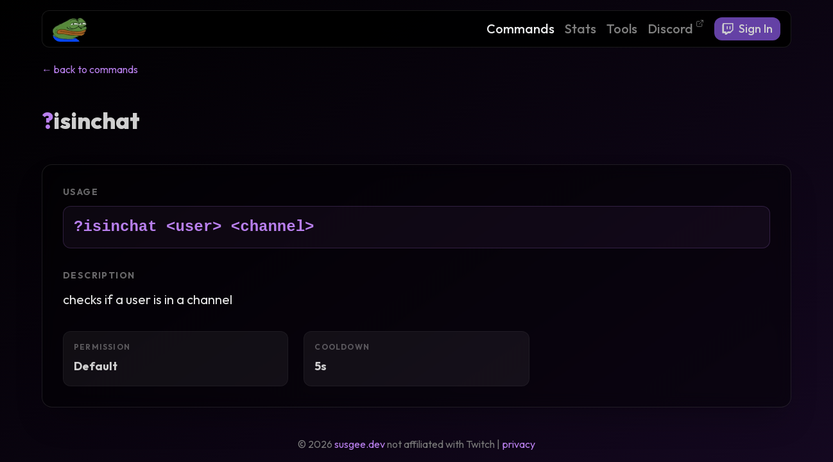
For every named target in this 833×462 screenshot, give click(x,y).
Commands (520, 29)
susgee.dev (359, 444)
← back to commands (90, 69)
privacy (518, 444)
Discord (676, 28)
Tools (621, 29)
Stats (580, 29)
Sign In (747, 28)
